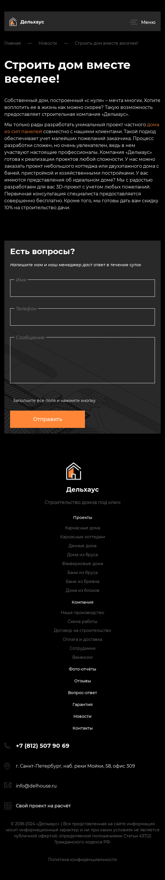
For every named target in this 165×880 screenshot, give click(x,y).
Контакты (83, 728)
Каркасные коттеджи (82, 536)
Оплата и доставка (82, 639)
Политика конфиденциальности (82, 859)
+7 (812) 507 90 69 (42, 745)
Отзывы (82, 680)
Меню (148, 22)
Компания (83, 602)
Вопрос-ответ (82, 692)
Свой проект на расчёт (43, 806)
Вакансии (82, 657)
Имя (21, 280)
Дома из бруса (82, 554)
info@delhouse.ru (36, 786)
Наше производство (82, 612)
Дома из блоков (82, 590)
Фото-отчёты (82, 669)
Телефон (26, 308)
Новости (82, 716)
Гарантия (83, 704)
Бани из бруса (82, 572)
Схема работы (82, 621)
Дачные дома (82, 545)
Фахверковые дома (82, 563)
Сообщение (30, 337)
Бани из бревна (82, 581)
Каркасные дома (82, 527)
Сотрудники (83, 648)
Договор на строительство (82, 630)
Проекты (82, 517)
